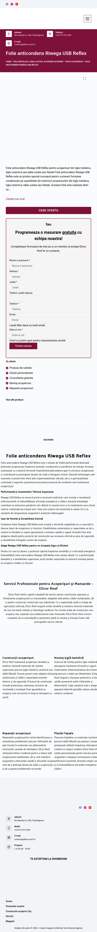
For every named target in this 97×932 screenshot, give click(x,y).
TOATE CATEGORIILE (74, 61)
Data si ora (16, 329)
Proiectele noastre (15, 906)
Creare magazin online (50, 928)
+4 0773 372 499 (63, 35)
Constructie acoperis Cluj (18, 911)
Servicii (9, 916)
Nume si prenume (19, 260)
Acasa (9, 901)
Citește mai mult (15, 199)
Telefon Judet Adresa (20, 292)
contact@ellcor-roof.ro (24, 44)
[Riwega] (13, 409)
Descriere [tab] (48, 440)
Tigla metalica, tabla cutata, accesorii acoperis (38, 61)
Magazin (10, 921)
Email (12, 314)
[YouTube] (17, 4)
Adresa (14, 271)
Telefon (14, 303)
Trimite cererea (23, 345)
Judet (13, 282)
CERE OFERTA (48, 210)
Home (8, 61)
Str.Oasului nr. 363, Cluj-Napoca (29, 35)
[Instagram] (12, 4)
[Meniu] (87, 18)
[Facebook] (7, 4)
